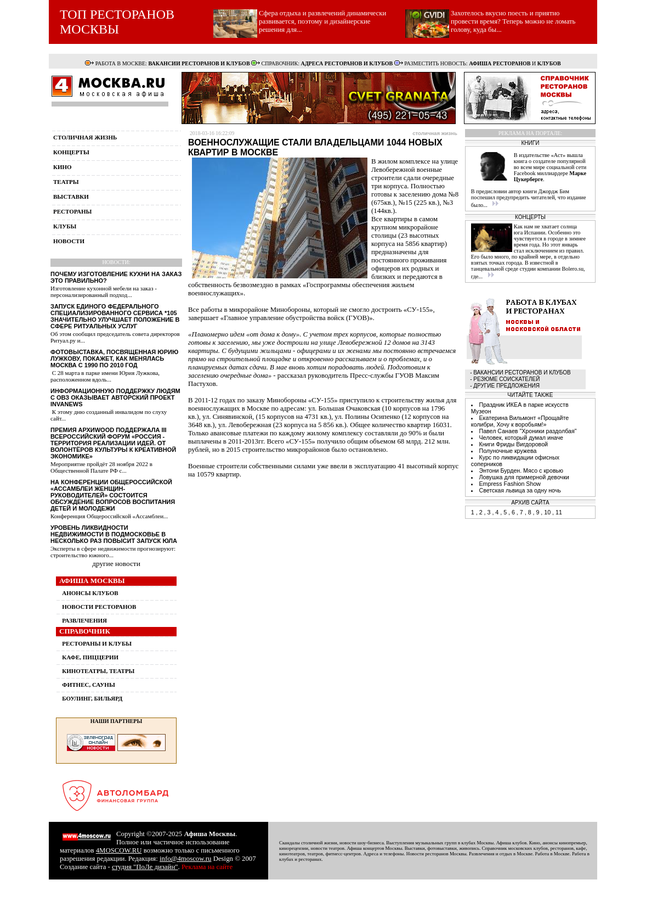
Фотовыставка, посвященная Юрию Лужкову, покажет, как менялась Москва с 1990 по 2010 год (114, 358)
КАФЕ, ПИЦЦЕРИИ (90, 657)
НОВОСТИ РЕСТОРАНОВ (99, 606)
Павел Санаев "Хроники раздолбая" (527, 431)
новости (68, 241)
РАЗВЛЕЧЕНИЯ (84, 620)
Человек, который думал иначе (521, 437)
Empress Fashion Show (510, 483)
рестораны (72, 211)
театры (66, 181)
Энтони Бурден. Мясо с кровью (521, 470)
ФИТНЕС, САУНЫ (88, 684)
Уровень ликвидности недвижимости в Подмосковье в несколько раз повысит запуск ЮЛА (113, 534)
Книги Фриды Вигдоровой (513, 444)
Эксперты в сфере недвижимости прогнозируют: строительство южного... (112, 551)
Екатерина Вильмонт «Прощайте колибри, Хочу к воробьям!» (520, 421)
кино (62, 167)
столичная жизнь (85, 137)
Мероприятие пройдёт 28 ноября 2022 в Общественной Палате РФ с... (101, 467)
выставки (71, 196)
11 (559, 512)
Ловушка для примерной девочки (524, 477)
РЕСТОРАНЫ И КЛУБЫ (97, 643)
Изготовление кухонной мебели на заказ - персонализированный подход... (103, 291)
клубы (64, 226)
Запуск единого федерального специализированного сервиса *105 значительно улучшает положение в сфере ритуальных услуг (114, 316)
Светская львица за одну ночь (519, 490)
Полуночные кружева (507, 450)
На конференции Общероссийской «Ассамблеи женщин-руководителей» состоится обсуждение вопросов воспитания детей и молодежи (112, 495)
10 (547, 512)
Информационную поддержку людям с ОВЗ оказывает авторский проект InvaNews (115, 397)
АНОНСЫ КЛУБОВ (90, 593)
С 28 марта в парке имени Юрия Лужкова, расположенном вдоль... (105, 376)
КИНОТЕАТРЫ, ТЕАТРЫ (98, 671)
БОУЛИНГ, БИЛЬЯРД (92, 698)
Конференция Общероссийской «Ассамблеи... (109, 516)
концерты (71, 152)
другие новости (116, 563)
